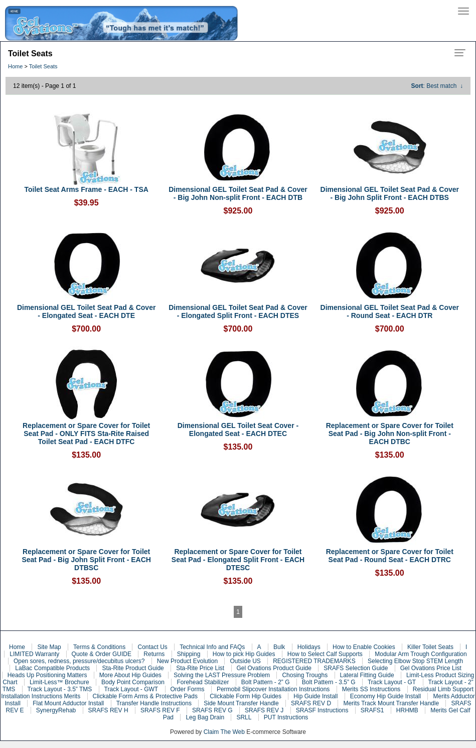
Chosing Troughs (305, 675)
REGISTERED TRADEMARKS (314, 661)
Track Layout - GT (392, 682)
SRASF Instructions (322, 710)
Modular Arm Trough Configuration (420, 654)
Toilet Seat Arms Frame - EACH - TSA (86, 189)
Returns (154, 654)
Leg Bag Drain (205, 717)
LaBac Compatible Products (52, 668)
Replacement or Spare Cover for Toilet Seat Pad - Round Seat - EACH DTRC (389, 556)
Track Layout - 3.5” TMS (60, 689)
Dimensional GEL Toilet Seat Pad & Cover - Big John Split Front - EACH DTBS (390, 193)
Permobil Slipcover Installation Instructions (273, 689)
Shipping (189, 654)
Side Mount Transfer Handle (241, 703)
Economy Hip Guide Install (385, 696)
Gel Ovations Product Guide (274, 668)
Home (15, 66)
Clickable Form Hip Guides (245, 696)
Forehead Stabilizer (203, 682)
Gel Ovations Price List (430, 668)
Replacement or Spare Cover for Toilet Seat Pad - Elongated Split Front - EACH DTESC (238, 560)
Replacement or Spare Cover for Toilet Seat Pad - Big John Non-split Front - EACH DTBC (389, 433)
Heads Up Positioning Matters (47, 675)
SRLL (243, 717)
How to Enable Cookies (364, 647)
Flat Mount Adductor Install (68, 703)
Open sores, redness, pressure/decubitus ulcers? (79, 661)
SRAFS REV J (264, 710)
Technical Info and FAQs (212, 647)
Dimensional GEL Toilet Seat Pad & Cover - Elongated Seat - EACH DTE (86, 311)
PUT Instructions (286, 717)
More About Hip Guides (130, 675)
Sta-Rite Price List (200, 668)
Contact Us (152, 647)
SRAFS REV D (311, 703)
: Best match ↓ (437, 85)
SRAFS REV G (212, 710)
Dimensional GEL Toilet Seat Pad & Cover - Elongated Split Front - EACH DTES (238, 311)
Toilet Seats (43, 66)
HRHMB (407, 710)
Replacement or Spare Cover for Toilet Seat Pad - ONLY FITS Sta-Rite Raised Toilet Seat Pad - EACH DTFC (86, 433)
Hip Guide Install (315, 696)
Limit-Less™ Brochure (59, 682)
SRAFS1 (372, 710)
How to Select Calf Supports (325, 654)
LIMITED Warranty (34, 654)
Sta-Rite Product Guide (133, 668)
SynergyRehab (56, 710)
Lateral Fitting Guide (367, 675)
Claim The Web (224, 731)
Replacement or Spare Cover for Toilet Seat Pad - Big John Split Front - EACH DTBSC (86, 560)
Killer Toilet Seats (430, 647)
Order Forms (188, 689)
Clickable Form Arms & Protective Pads (145, 696)
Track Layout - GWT (131, 689)
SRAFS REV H (108, 710)
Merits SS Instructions (371, 689)
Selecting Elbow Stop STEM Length (415, 661)
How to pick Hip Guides (244, 654)
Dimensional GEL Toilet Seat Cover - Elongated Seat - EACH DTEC (238, 429)
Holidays (309, 647)
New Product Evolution (187, 661)
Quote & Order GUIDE (101, 654)
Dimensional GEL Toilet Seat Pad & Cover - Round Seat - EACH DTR (390, 311)
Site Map (49, 647)
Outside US (245, 661)
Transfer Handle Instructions (154, 703)
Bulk (279, 647)
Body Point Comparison (133, 682)
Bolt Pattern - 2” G (265, 682)
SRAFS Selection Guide (356, 668)
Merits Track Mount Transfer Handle (391, 703)
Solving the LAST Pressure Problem (222, 675)
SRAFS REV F (160, 710)
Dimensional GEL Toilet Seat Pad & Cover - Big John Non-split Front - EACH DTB (238, 193)
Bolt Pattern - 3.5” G (329, 682)
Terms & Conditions (99, 647)
